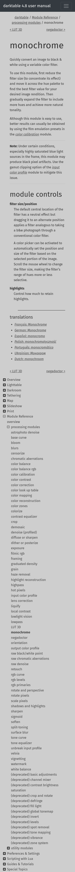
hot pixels (18, 590)
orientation (19, 643)
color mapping (21, 495)
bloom (15, 443)
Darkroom (14, 390)
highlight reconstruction (28, 580)
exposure (17, 548)
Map (10, 401)
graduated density (24, 564)
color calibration (23, 474)
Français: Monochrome (31, 324)
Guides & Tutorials (20, 864)
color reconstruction (25, 501)
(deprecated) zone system (29, 843)
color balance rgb (23, 469)
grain (14, 569)
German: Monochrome (30, 330)
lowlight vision (21, 616)
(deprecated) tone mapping (31, 832)
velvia (15, 753)
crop (14, 522)
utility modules (22, 848)
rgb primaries (21, 685)
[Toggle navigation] (66, 6)
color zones (19, 506)
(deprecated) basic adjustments (34, 774)
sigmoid (16, 717)
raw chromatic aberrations (30, 659)
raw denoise (20, 664)
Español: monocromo (30, 336)
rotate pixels (20, 695)
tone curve (18, 738)
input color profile (24, 595)
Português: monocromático (34, 347)
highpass (17, 585)
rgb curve (18, 674)
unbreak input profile (26, 748)
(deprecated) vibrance (27, 838)
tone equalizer (21, 743)
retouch (16, 669)
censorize (18, 453)
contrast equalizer (24, 516)
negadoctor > (55, 30)
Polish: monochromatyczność (35, 342)
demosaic (18, 527)
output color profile (25, 648)
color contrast (21, 480)
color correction (22, 485)
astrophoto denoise (25, 432)
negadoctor (19, 638)
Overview (13, 380)
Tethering (14, 395)
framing (16, 559)
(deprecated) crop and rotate (32, 796)
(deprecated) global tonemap (32, 811)
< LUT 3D (16, 30)
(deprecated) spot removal (30, 827)
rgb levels (18, 680)
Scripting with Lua (20, 859)
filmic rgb (18, 553)
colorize (16, 511)
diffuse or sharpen (24, 537)
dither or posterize (24, 543)
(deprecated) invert (25, 817)
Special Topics (17, 869)
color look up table (24, 490)
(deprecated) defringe (26, 801)
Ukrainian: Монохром (30, 353)
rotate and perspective (27, 690)
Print (10, 411)
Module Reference (45, 17)
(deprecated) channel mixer (31, 780)
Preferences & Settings (23, 853)
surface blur (19, 732)
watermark (18, 764)
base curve (19, 437)
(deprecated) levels (25, 822)
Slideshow (14, 406)
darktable (22, 17)
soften (15, 722)
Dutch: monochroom (29, 359)
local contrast (21, 611)
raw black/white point (27, 653)
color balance (21, 464)
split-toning (19, 727)
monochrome (20, 632)
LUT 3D (16, 627)
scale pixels (19, 701)
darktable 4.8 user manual (27, 5)
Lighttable (14, 385)
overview (13, 422)
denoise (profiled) (24, 532)
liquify (15, 606)
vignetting (18, 759)
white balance (21, 769)
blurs (14, 448)
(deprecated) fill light (26, 806)
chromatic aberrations (27, 459)
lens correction (22, 601)
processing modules (26, 23)
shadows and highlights (28, 706)
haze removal (20, 574)
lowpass (17, 622)
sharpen (17, 711)
